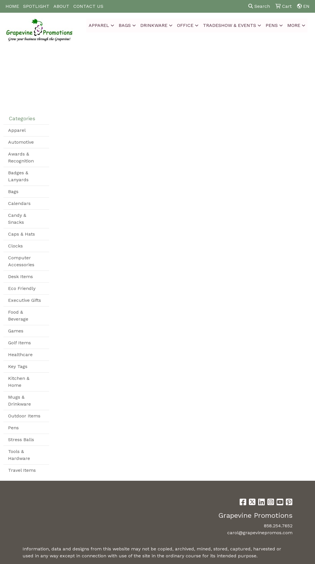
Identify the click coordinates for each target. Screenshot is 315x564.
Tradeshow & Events (229, 25)
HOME (12, 6)
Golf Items (19, 342)
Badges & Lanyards (18, 176)
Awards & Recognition (21, 157)
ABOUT (61, 6)
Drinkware (153, 25)
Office (185, 25)
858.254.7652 (278, 525)
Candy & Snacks (17, 218)
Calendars (19, 203)
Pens (272, 25)
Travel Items (22, 470)
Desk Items (20, 276)
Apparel (99, 25)
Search (259, 6)
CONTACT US (88, 6)
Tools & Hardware (19, 455)
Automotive (21, 142)
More (293, 25)
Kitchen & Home (18, 382)
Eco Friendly (22, 288)
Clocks (15, 246)
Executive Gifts (24, 300)
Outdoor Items (24, 416)
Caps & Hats (21, 234)
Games (15, 331)
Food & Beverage (18, 315)
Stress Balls (21, 439)
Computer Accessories (21, 261)
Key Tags (17, 366)
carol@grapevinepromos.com (259, 532)
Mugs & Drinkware (19, 400)
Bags (125, 25)
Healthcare (20, 354)
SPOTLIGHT (36, 6)
